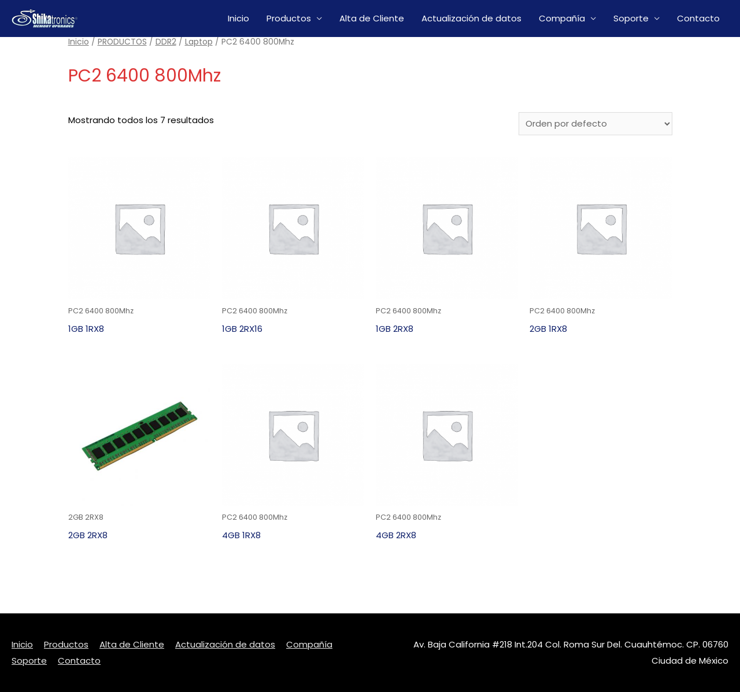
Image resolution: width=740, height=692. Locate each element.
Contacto (698, 18)
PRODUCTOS (122, 41)
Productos (289, 18)
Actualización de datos (471, 18)
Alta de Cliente (371, 18)
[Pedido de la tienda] (595, 123)
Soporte (631, 18)
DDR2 (166, 41)
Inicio (238, 18)
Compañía (562, 18)
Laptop (199, 41)
